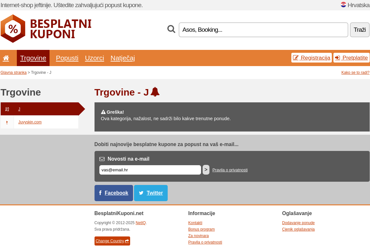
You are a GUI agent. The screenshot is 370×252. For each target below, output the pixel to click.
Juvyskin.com (21, 122)
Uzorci (94, 58)
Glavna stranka (14, 72)
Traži (360, 29)
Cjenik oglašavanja (298, 229)
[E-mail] (150, 170)
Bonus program (201, 229)
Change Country (112, 241)
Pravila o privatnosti (230, 170)
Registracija (312, 57)
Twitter (155, 193)
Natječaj (123, 58)
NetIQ (141, 223)
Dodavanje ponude (298, 223)
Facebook (117, 193)
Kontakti (195, 223)
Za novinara (198, 236)
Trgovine (33, 58)
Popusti (67, 58)
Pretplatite (351, 57)
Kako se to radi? (356, 72)
